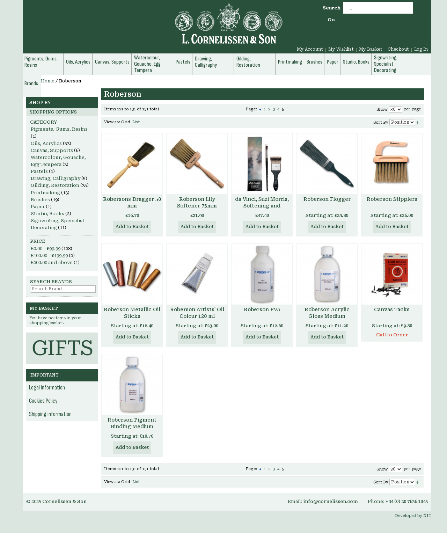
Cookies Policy (43, 400)
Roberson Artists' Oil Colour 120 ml (197, 313)
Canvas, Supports (52, 150)
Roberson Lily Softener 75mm (197, 202)
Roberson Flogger (327, 199)
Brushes (40, 199)
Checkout (398, 49)
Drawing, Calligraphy (55, 178)
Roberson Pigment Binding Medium (132, 423)
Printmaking (45, 192)
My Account (310, 49)
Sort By (380, 122)
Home (47, 81)
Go (331, 19)
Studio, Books (47, 213)
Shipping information (50, 414)
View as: (112, 122)
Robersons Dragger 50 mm (132, 202)
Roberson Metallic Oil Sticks (132, 313)
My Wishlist (341, 49)
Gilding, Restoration (55, 185)
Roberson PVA (262, 309)
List (136, 122)
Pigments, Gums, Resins (59, 129)
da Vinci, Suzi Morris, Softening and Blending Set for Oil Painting (262, 209)
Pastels (39, 171)
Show (382, 109)
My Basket (370, 49)
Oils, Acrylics (46, 143)
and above (52, 262)
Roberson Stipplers (392, 199)
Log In (421, 49)
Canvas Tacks (392, 309)
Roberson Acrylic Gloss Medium (327, 313)
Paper (38, 206)
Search (331, 7)
